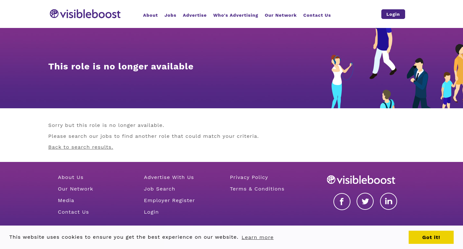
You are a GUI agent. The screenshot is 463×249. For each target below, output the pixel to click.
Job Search (159, 189)
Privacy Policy (249, 177)
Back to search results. (80, 147)
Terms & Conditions (257, 189)
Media (66, 200)
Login (151, 212)
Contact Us (73, 212)
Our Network (75, 189)
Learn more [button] (257, 237)
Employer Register (169, 200)
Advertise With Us (169, 177)
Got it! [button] (431, 237)
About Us (71, 177)
